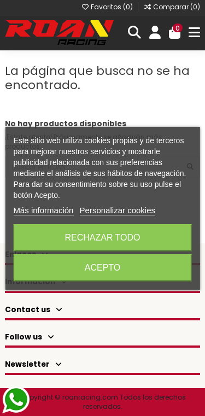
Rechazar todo (102, 237)
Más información (43, 210)
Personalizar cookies (117, 210)
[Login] (155, 32)
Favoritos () (107, 6)
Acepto (103, 267)
